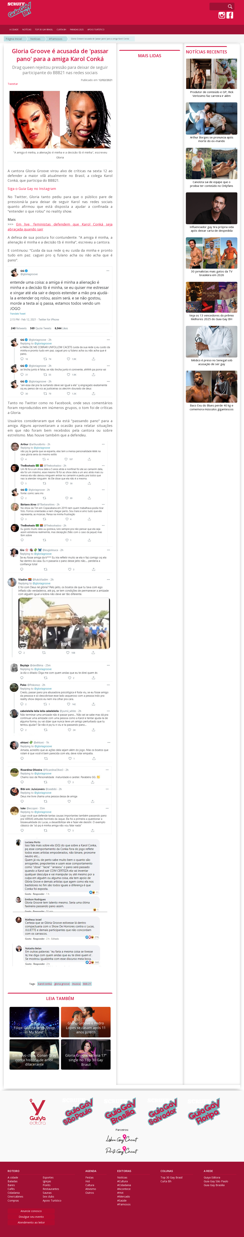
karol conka (45, 984)
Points (47, 1185)
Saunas (47, 1192)
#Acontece (124, 1189)
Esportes (48, 1177)
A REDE (208, 1171)
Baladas (13, 1181)
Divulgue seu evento (31, 1217)
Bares (11, 1185)
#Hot (120, 1192)
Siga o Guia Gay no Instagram (32, 188)
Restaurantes (51, 1189)
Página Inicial (14, 39)
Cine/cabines (15, 1196)
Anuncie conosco (31, 1211)
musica (76, 984)
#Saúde (122, 1200)
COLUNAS (167, 1171)
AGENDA (90, 1171)
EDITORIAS (124, 1171)
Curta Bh (166, 1181)
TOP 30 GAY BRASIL (44, 29)
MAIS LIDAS (149, 55)
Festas (89, 1177)
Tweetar (13, 84)
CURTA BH (61, 29)
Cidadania (14, 1192)
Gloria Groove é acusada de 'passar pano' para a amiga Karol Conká (100, 38)
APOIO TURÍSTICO (95, 29)
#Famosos (55, 39)
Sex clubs (48, 1196)
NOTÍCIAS (26, 29)
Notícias (35, 39)
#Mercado (123, 1196)
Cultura (89, 1185)
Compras (13, 1200)
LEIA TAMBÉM (60, 998)
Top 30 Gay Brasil (171, 1177)
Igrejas (47, 1181)
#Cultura (122, 1181)
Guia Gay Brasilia (214, 1185)
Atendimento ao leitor (31, 1222)
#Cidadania (124, 1185)
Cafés (11, 1189)
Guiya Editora (212, 1177)
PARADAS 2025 (77, 29)
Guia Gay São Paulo (216, 1181)
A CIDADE (14, 29)
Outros (89, 1192)
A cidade (13, 1177)
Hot (87, 1181)
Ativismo (90, 1189)
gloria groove (62, 984)
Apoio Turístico (52, 1200)
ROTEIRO (13, 1171)
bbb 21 (87, 984)
